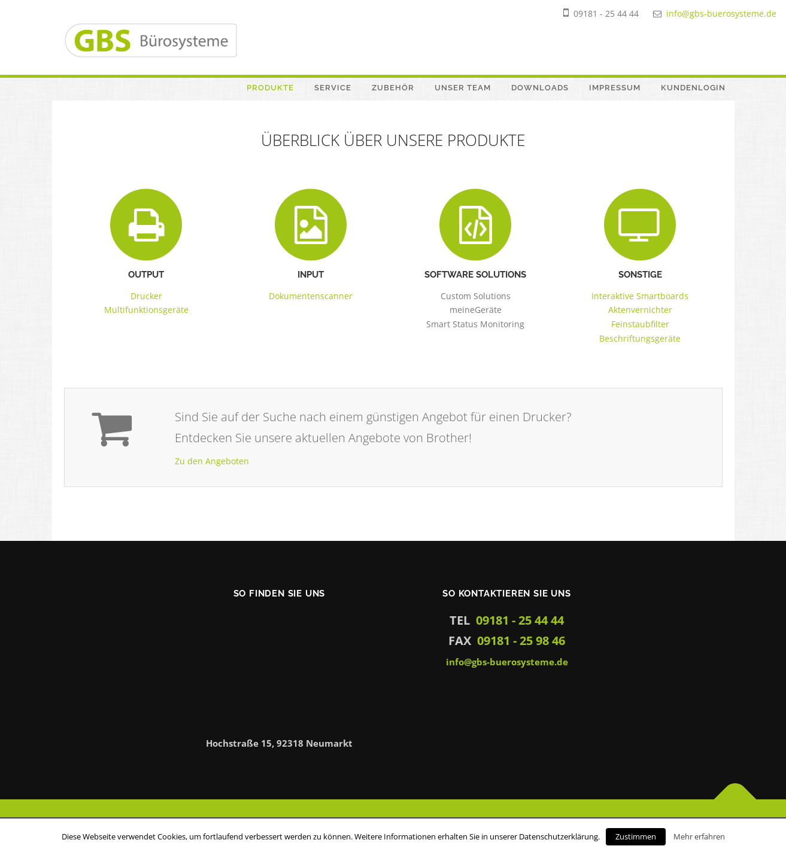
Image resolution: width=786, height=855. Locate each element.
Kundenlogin (693, 87)
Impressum (615, 87)
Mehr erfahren (699, 836)
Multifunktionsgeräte (146, 309)
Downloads (540, 87)
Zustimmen (635, 836)
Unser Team (463, 87)
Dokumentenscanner (311, 296)
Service (332, 87)
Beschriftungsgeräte (640, 338)
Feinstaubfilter (640, 324)
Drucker (146, 296)
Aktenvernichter (640, 309)
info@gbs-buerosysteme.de (721, 13)
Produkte (270, 87)
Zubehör (393, 87)
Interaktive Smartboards (639, 296)
